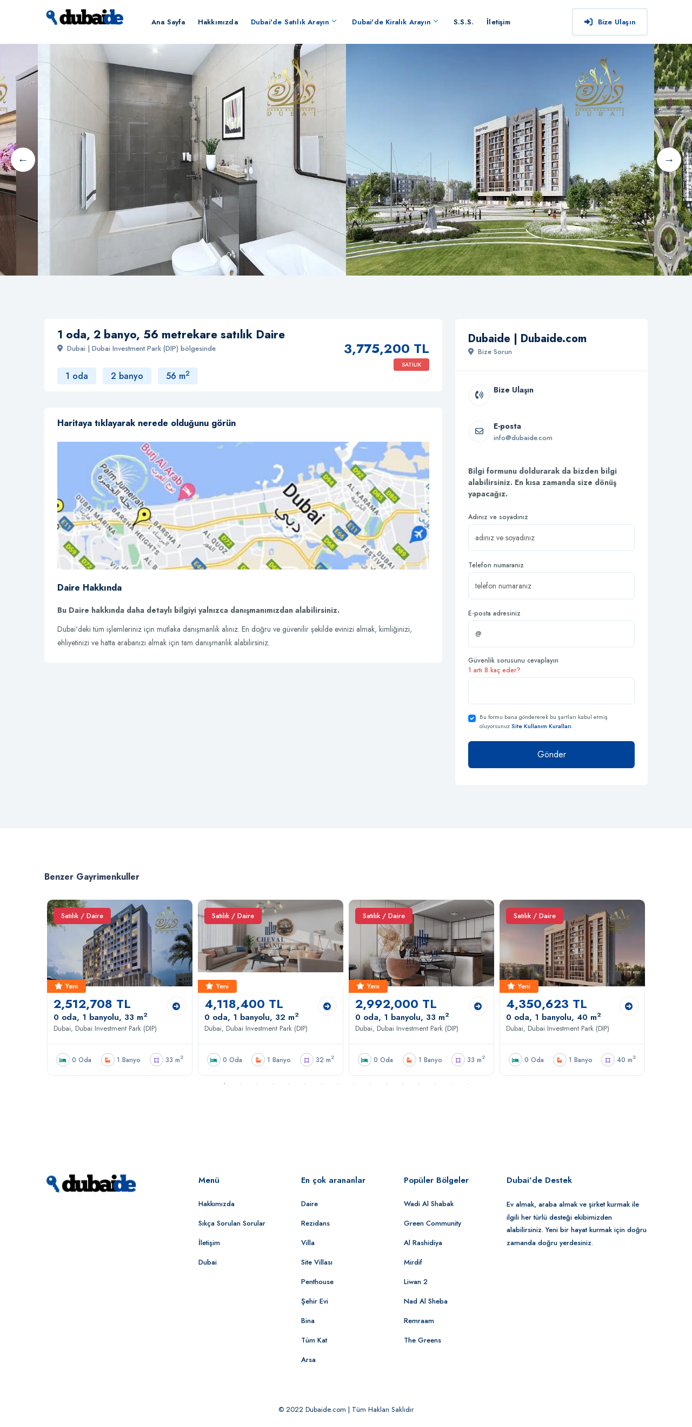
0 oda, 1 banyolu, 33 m (101, 1017)
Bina (308, 1320)
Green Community (432, 1223)
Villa (308, 1243)
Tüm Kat (314, 1340)
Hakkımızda (218, 22)
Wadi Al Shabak (429, 1204)
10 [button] (370, 1083)
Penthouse (317, 1282)
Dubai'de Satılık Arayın (293, 22)
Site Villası (316, 1262)
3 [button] (256, 1083)
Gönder (551, 754)
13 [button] (419, 1083)
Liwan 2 (416, 1282)
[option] (500, 160)
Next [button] (669, 159)
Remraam (419, 1320)
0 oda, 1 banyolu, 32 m (251, 1017)
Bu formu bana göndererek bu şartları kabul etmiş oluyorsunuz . (544, 721)
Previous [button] (23, 159)
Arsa (308, 1359)
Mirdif (413, 1262)
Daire (309, 1204)
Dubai (207, 1262)
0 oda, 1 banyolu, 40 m (553, 1017)
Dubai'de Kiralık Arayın (394, 22)
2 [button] (240, 1083)
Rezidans (315, 1223)
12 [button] (402, 1083)
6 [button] (305, 1083)
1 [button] (224, 1083)
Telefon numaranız (496, 565)
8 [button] (337, 1083)
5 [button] (289, 1083)
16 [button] (467, 1083)
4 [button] (273, 1083)
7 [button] (321, 1083)
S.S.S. (464, 22)
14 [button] (435, 1083)
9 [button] (354, 1083)
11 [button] (386, 1083)
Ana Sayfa (168, 22)
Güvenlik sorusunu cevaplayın (513, 665)
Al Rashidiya (423, 1243)
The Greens (422, 1340)
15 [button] (451, 1083)
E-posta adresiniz (494, 613)
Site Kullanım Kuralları (541, 726)
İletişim (498, 22)
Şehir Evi (314, 1301)
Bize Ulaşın (610, 22)
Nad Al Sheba (426, 1301)
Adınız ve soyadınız (498, 517)
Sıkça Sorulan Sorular (231, 1223)
